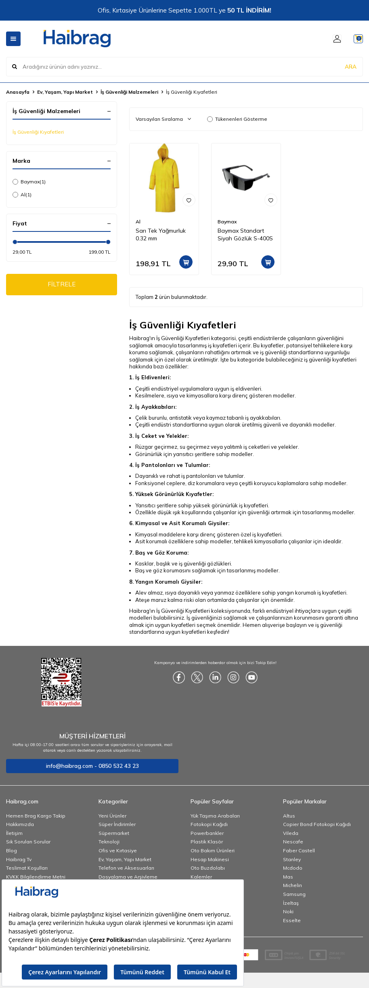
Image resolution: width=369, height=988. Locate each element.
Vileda (290, 833)
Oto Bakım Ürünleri (213, 850)
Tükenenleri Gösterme (237, 119)
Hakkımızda (20, 824)
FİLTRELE (61, 285)
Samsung (294, 894)
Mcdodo (292, 868)
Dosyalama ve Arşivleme (128, 877)
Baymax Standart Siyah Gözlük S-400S (245, 234)
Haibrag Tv (18, 859)
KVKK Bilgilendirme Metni (35, 877)
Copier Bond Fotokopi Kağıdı (317, 824)
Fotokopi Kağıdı (209, 824)
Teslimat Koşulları (27, 868)
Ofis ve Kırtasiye (118, 850)
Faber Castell (299, 850)
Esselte (292, 920)
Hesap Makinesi (210, 859)
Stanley (292, 859)
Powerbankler (207, 833)
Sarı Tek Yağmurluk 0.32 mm (161, 234)
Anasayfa (17, 92)
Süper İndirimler (117, 824)
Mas (288, 877)
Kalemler (201, 877)
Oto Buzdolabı (208, 868)
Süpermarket (114, 833)
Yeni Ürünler (112, 816)
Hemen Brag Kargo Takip (35, 816)
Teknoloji (109, 842)
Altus (289, 816)
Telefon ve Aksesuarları (126, 868)
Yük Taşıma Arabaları (215, 816)
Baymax (29, 182)
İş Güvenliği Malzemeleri (129, 92)
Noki (288, 911)
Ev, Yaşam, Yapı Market (65, 92)
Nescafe (293, 842)
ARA (350, 66)
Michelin (292, 885)
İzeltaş (291, 903)
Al (22, 194)
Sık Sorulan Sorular (28, 842)
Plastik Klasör (207, 842)
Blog (11, 850)
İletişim (14, 833)
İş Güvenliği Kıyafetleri (38, 132)
